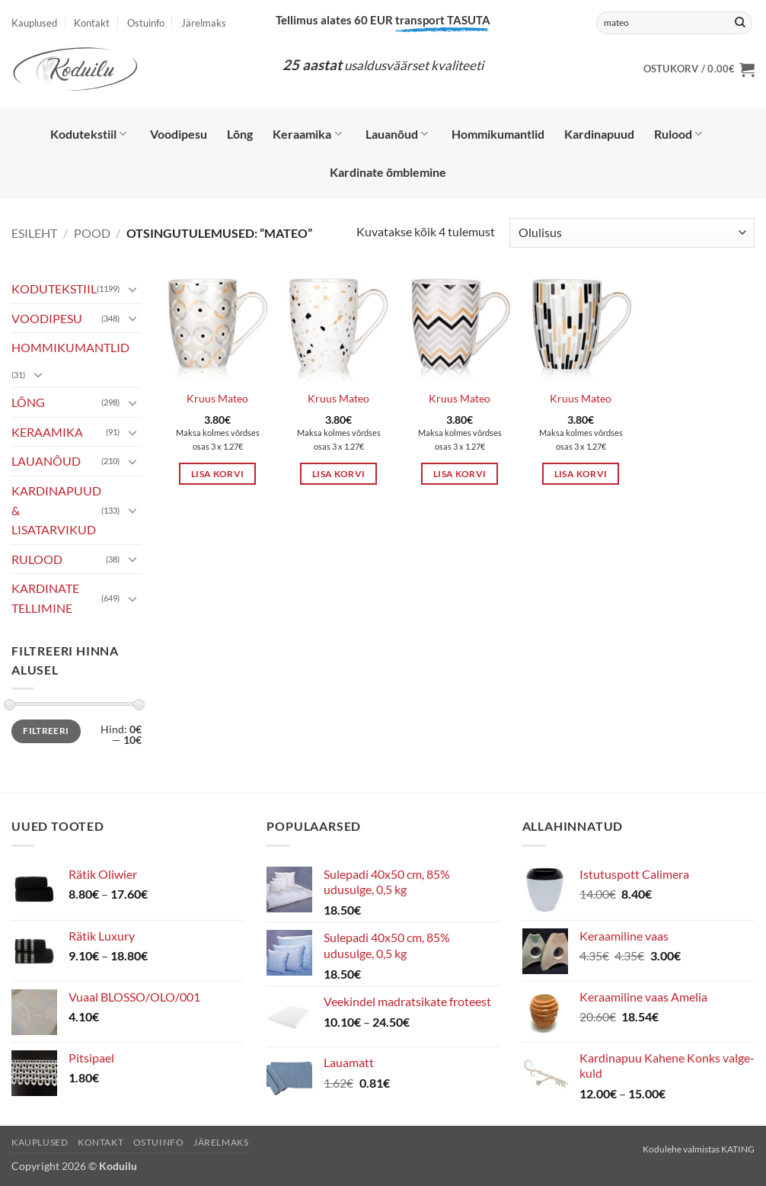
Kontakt (92, 23)
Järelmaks (203, 23)
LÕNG (28, 402)
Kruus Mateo (217, 398)
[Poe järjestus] (632, 233)
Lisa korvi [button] (217, 474)
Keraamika (307, 134)
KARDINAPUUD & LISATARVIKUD (56, 510)
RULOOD (36, 559)
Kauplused (34, 23)
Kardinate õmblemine (388, 172)
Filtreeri (46, 730)
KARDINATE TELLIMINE (45, 598)
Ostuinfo (145, 23)
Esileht (34, 233)
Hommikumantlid (498, 134)
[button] (699, 69)
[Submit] (740, 22)
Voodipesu (178, 134)
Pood (92, 233)
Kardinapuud (599, 134)
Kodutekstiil (88, 134)
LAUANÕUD (46, 461)
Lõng (240, 134)
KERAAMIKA (47, 432)
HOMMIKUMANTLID (70, 347)
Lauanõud (396, 134)
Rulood (678, 134)
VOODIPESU (46, 318)
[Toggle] (132, 289)
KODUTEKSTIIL (54, 288)
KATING (738, 1149)
